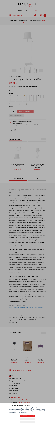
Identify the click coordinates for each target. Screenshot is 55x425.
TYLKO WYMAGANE (27, 419)
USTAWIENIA (27, 422)
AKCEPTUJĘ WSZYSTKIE (27, 416)
